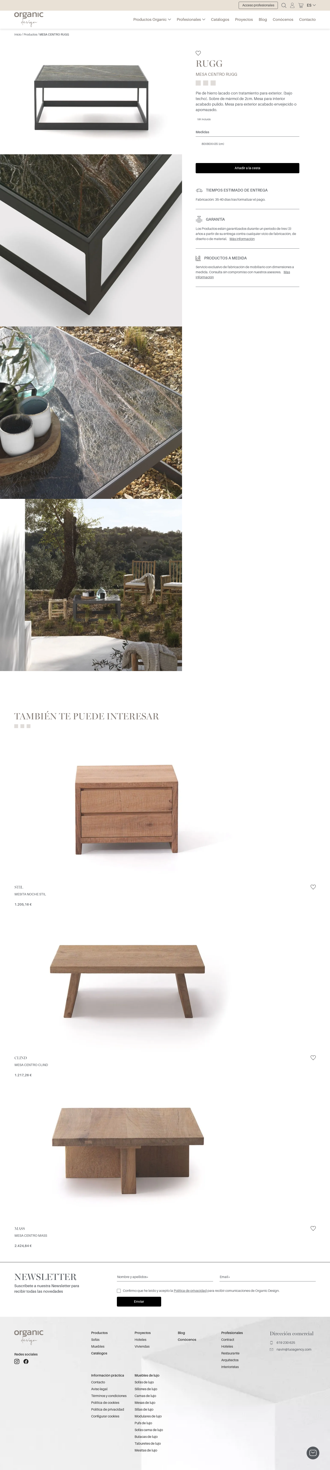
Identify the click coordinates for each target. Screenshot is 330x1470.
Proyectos (244, 19)
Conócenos (283, 19)
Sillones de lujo (146, 1389)
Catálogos (220, 19)
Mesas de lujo (145, 1403)
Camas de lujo (145, 1396)
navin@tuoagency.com (290, 1349)
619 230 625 (282, 1343)
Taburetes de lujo (148, 1444)
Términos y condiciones (108, 1396)
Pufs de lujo (143, 1423)
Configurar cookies (105, 1416)
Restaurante (230, 1353)
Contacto (307, 19)
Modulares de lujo (148, 1416)
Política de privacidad (190, 1291)
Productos (31, 34)
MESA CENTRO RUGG (54, 34)
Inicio (18, 34)
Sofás (95, 1340)
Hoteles (140, 1340)
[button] (311, 5)
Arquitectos (229, 1360)
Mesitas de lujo (146, 1450)
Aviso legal (99, 1389)
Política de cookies (105, 1403)
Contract (227, 1340)
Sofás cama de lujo (149, 1430)
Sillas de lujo (144, 1409)
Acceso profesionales (258, 5)
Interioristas (230, 1367)
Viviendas (142, 1346)
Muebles (97, 1346)
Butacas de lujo (146, 1437)
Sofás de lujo (144, 1382)
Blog (263, 19)
